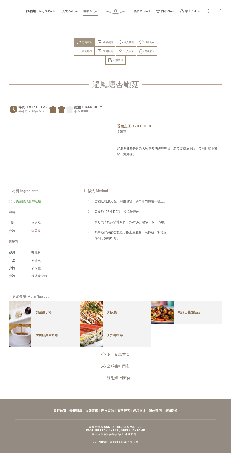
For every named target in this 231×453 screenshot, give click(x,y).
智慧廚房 (123, 411)
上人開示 (126, 51)
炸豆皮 (36, 231)
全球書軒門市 (115, 366)
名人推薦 (126, 42)
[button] (209, 11)
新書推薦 (105, 51)
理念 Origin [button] (90, 11)
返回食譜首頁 (115, 354)
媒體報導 (91, 411)
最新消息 (75, 411)
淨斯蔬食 (84, 42)
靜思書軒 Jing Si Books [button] (41, 11)
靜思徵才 (139, 411)
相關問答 (171, 411)
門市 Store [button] (165, 11)
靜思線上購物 (115, 378)
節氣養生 (147, 51)
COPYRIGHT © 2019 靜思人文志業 (115, 442)
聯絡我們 (155, 411)
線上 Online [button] (190, 11)
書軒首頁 (60, 411)
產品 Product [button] (142, 11)
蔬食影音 (84, 51)
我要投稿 (115, 60)
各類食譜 (105, 42)
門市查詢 (107, 411)
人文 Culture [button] (70, 11)
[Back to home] (115, 11)
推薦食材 (147, 42)
